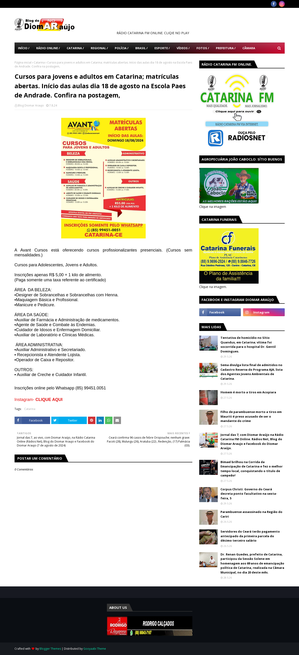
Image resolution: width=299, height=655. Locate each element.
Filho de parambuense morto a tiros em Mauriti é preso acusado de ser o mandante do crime (251, 416)
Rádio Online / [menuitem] (48, 48)
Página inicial (23, 62)
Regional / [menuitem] (99, 48)
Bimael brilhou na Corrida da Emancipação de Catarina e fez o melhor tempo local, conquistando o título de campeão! (251, 469)
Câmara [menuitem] (248, 48)
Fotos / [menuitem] (202, 48)
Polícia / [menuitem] (121, 48)
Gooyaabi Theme (94, 649)
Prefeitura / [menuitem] (226, 48)
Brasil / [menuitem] (141, 48)
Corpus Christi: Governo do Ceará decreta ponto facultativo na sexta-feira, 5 (248, 493)
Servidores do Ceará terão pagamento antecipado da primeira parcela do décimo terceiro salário (250, 536)
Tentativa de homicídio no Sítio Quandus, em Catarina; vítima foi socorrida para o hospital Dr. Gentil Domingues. (248, 344)
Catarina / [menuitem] (75, 48)
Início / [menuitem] (23, 48)
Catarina (39, 62)
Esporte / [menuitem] (162, 48)
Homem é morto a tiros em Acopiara (248, 392)
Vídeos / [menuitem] (183, 48)
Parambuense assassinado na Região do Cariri (251, 514)
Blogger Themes (50, 649)
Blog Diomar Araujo (31, 105)
